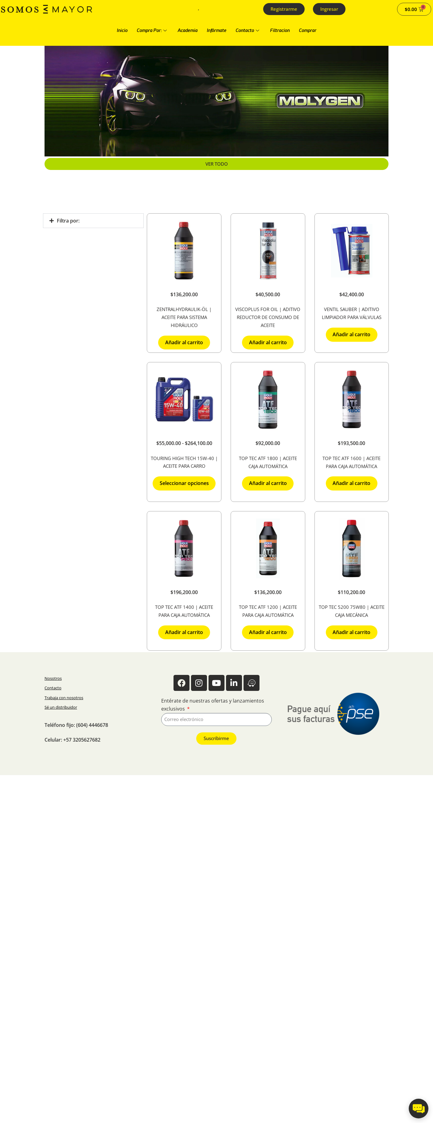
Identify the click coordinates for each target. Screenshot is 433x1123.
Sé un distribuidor (61, 707)
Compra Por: (152, 30)
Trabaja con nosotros (64, 697)
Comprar (307, 30)
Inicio (122, 30)
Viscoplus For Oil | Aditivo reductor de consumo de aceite (267, 317)
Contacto (248, 30)
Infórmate (216, 30)
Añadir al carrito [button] (184, 342)
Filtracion (280, 30)
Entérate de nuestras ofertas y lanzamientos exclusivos (212, 704)
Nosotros (53, 678)
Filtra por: (68, 220)
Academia (187, 30)
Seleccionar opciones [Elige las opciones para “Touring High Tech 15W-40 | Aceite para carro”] (184, 483)
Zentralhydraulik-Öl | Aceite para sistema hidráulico (184, 317)
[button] (93, 221)
